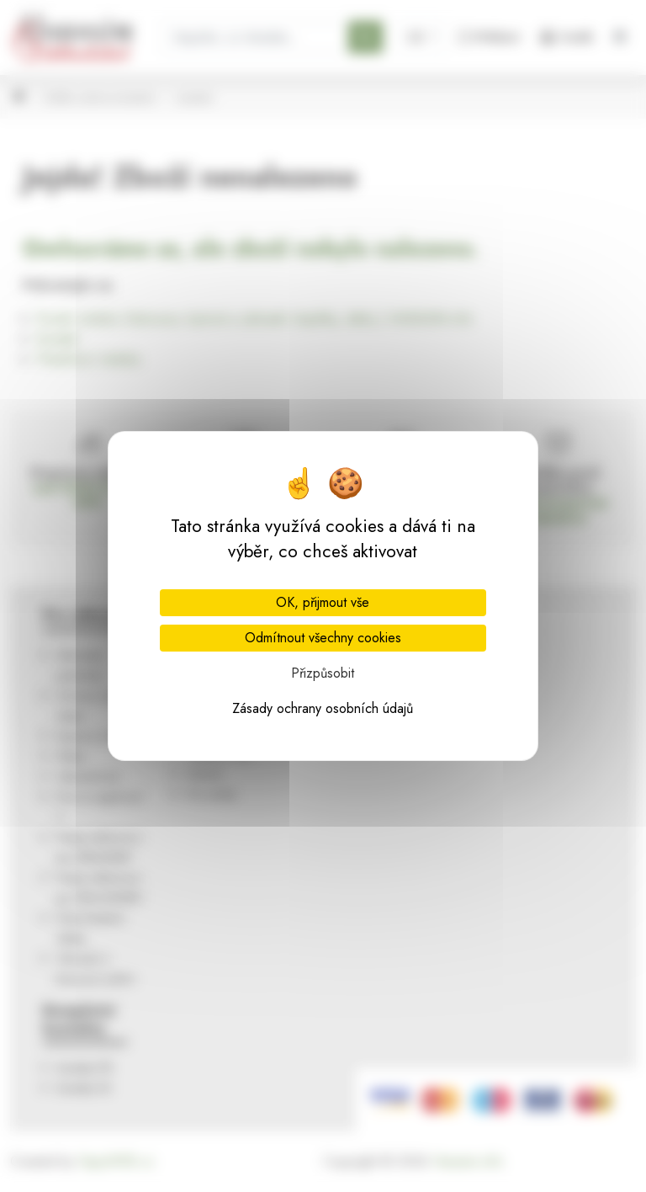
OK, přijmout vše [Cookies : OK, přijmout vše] (322, 602)
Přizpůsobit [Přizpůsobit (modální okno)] (322, 673)
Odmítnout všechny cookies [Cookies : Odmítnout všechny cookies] (323, 637)
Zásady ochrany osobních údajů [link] (322, 708)
